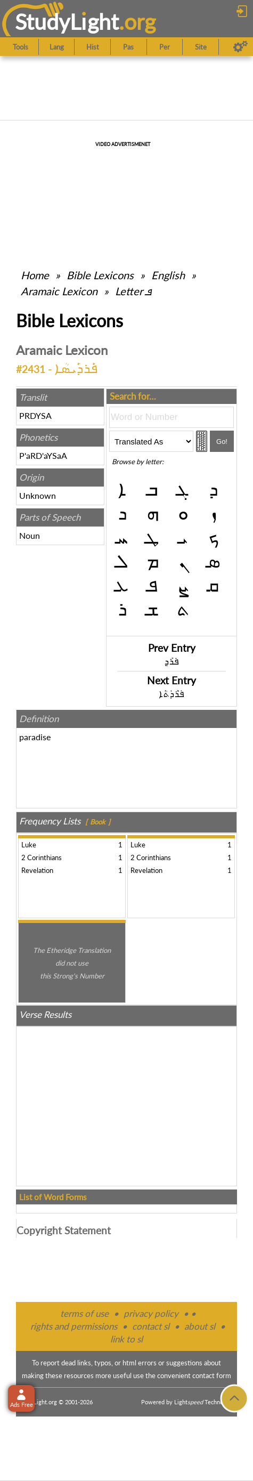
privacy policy (151, 1313)
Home (35, 275)
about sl (199, 1326)
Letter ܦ (133, 291)
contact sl (150, 1326)
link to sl (126, 1339)
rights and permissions (73, 1326)
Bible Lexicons (100, 275)
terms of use (84, 1313)
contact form (211, 1375)
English (168, 275)
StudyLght (67, 22)
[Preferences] (240, 47)
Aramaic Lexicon (59, 291)
